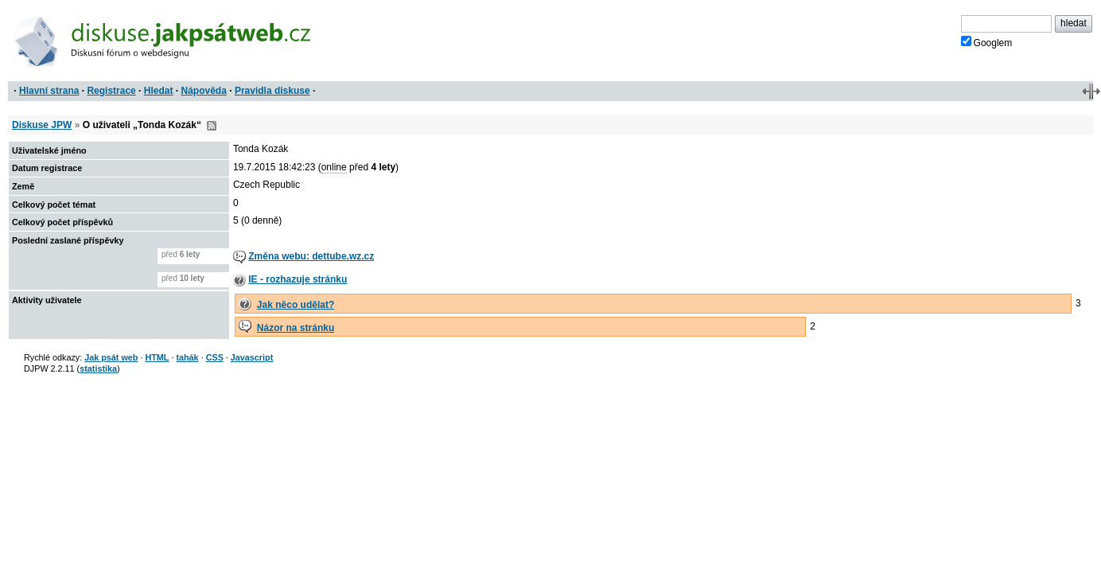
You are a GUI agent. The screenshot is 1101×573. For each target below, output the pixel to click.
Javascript (252, 357)
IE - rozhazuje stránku (297, 279)
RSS (211, 126)
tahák (187, 357)
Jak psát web (111, 357)
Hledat (158, 90)
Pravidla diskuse (272, 90)
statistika (98, 368)
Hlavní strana (49, 90)
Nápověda (204, 90)
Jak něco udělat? (295, 304)
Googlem (987, 42)
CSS (215, 357)
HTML (157, 357)
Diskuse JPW (42, 125)
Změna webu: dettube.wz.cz (311, 256)
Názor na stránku (295, 327)
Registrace (111, 90)
